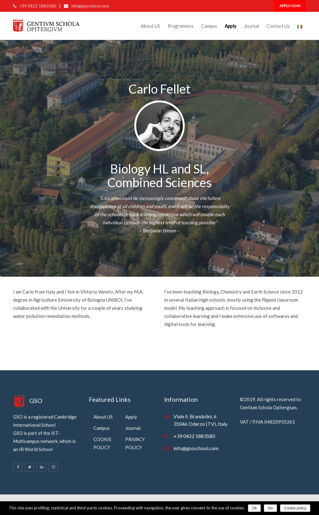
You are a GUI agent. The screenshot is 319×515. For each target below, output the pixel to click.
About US (150, 26)
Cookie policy (295, 508)
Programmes (180, 26)
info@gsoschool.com (90, 5)
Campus (209, 26)
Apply (131, 417)
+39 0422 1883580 (38, 5)
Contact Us (278, 26)
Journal (251, 26)
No (270, 508)
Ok (254, 508)
